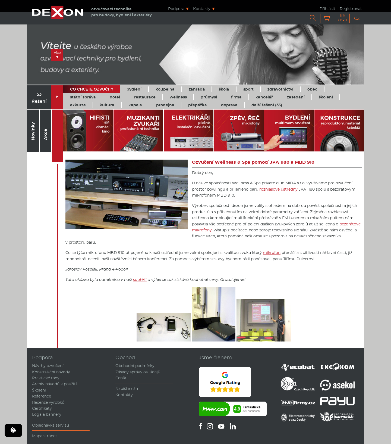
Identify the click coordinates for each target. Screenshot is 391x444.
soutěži (140, 279)
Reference (41, 396)
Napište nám (127, 388)
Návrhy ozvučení (48, 365)
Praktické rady (45, 377)
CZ (357, 18)
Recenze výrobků (48, 402)
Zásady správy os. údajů (137, 372)
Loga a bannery (46, 414)
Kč (342, 18)
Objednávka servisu (50, 425)
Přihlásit (327, 8)
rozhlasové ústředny (278, 189)
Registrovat (351, 8)
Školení (39, 390)
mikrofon (271, 252)
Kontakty (201, 8)
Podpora (176, 8)
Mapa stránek (45, 435)
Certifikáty (42, 408)
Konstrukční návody (51, 372)
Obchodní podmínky (134, 365)
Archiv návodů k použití (54, 383)
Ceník (120, 377)
